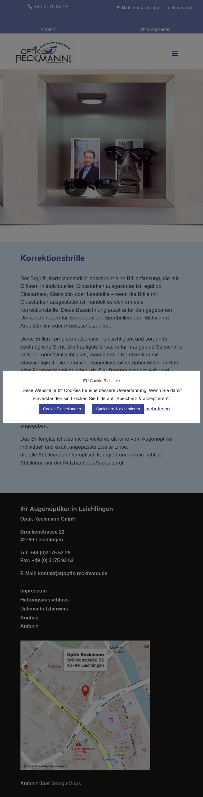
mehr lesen (157, 408)
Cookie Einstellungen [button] (62, 409)
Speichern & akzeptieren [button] (118, 409)
